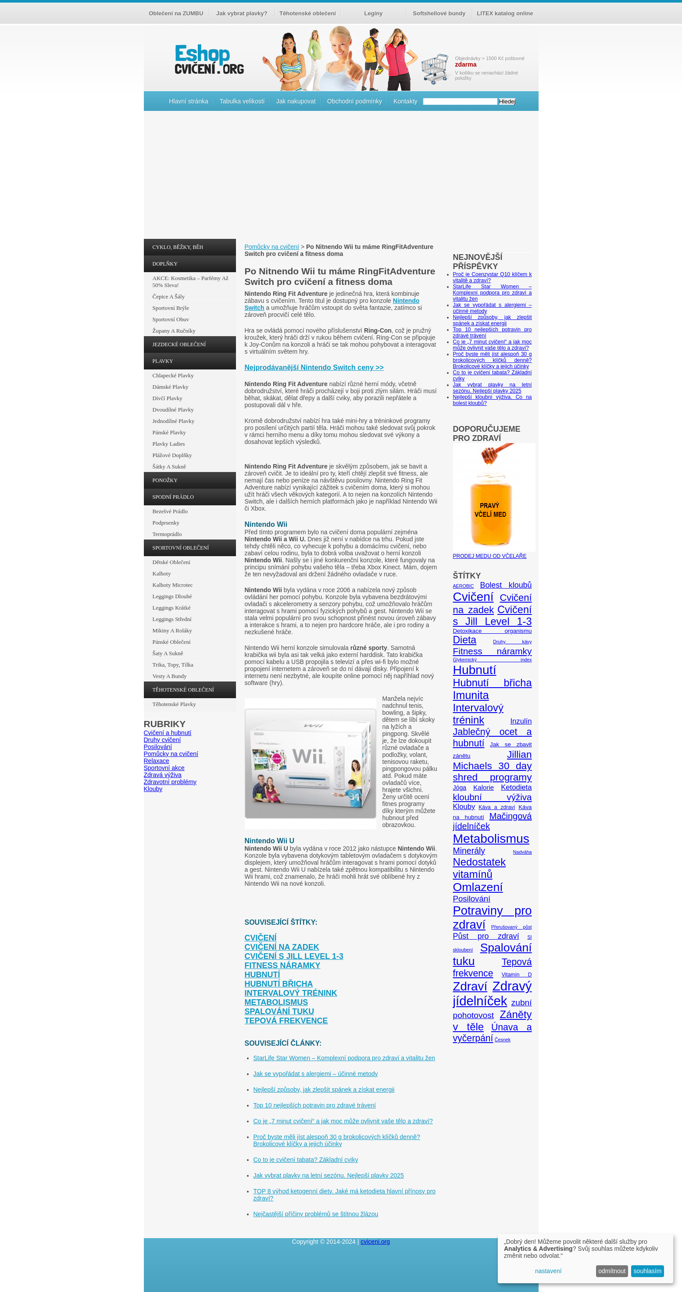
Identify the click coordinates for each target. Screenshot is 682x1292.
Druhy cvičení (162, 739)
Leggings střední (172, 619)
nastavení (548, 1270)
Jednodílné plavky (174, 421)
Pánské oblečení (172, 642)
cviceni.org (375, 1241)
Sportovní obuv (171, 319)
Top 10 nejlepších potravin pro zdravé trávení (315, 1105)
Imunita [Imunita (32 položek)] (471, 695)
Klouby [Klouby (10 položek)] (464, 806)
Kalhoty (162, 573)
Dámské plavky (171, 386)
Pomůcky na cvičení (171, 753)
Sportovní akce (164, 767)
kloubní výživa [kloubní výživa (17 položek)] (492, 797)
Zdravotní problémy (170, 781)
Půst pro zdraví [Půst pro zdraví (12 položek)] (486, 936)
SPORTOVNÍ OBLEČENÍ (181, 548)
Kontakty (405, 101)
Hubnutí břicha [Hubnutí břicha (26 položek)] (492, 683)
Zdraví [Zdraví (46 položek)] (470, 986)
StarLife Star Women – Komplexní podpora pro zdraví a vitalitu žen (345, 1057)
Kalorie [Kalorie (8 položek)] (483, 787)
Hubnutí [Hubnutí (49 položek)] (474, 670)
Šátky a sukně (169, 466)
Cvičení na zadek (282, 947)
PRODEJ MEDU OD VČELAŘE (494, 553)
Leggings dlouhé (172, 596)
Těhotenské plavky (174, 704)
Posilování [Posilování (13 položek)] (472, 898)
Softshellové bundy (439, 13)
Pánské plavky (169, 432)
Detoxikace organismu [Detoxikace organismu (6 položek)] (492, 631)
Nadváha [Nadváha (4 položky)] (522, 852)
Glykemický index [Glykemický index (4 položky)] (492, 659)
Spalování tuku (279, 1011)
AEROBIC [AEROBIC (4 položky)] (463, 586)
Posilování (158, 746)
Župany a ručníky (174, 330)
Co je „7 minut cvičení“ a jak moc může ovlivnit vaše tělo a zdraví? (343, 1121)
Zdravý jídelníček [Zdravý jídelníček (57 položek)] (492, 993)
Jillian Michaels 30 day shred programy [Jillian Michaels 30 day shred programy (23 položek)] (492, 766)
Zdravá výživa (163, 774)
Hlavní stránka (188, 101)
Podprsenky (166, 522)
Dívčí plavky (167, 398)
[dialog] (585, 1258)
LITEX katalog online (505, 13)
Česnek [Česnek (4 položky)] (503, 1039)
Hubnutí (262, 974)
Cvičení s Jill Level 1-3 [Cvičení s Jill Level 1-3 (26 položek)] (492, 615)
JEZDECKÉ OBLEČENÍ (179, 344)
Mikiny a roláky (172, 630)
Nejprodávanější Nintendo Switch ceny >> (314, 367)
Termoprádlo (167, 534)
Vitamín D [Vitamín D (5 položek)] (517, 975)
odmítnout (611, 1270)
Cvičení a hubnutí (168, 732)
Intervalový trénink (291, 993)
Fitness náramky (283, 965)
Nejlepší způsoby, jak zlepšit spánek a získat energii (324, 1089)
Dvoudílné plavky (173, 409)
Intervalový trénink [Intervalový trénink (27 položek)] (478, 714)
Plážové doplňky (172, 455)
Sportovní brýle (171, 308)
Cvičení (261, 938)
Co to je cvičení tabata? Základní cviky (306, 1159)
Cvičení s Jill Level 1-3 (294, 956)
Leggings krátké (172, 607)
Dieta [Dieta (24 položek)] (465, 640)
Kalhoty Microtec (173, 585)
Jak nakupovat (296, 101)
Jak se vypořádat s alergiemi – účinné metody (316, 1073)
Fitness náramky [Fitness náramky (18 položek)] (492, 651)
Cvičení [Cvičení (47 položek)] (473, 596)
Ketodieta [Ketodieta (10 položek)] (516, 787)
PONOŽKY (165, 480)
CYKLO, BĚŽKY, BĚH (178, 247)
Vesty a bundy (170, 676)
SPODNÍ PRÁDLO (173, 497)
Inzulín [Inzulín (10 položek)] (521, 721)
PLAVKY (163, 361)
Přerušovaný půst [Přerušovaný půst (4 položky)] (511, 927)
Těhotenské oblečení (307, 13)
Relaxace (156, 760)
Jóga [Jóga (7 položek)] (460, 787)
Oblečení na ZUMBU (176, 13)
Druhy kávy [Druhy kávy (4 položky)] (512, 641)
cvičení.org (208, 59)
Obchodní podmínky (354, 101)
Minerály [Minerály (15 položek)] (469, 850)
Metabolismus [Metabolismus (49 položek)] (491, 838)
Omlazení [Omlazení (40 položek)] (478, 887)
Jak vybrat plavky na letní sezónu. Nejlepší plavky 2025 (329, 1175)
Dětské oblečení (171, 562)
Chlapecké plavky (173, 375)
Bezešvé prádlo (170, 511)
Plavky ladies (169, 443)
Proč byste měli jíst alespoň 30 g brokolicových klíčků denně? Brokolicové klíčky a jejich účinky (337, 1140)
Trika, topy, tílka (173, 664)
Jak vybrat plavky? (241, 13)
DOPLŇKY (165, 264)
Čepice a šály (169, 296)
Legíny (373, 13)
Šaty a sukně (168, 653)
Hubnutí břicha (279, 984)
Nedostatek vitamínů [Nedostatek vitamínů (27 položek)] (479, 868)
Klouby (153, 788)
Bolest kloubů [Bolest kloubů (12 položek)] (506, 585)
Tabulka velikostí (242, 101)
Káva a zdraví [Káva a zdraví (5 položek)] (496, 807)
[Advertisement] (341, 177)
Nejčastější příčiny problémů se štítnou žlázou (316, 1213)
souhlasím (648, 1270)
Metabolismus (276, 1002)
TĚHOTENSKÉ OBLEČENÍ (183, 690)
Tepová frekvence (286, 1020)
